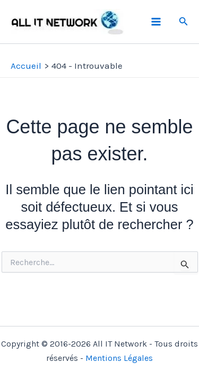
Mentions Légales (119, 358)
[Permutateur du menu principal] (156, 22)
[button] (183, 22)
